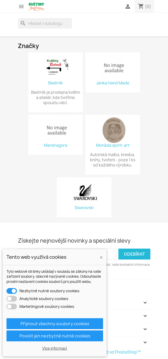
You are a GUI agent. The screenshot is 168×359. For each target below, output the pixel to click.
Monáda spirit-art (112, 145)
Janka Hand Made (112, 83)
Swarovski (84, 207)
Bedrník (55, 83)
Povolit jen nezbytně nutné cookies (54, 336)
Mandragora (55, 145)
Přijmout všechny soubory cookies (55, 324)
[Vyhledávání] (45, 23)
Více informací (54, 348)
